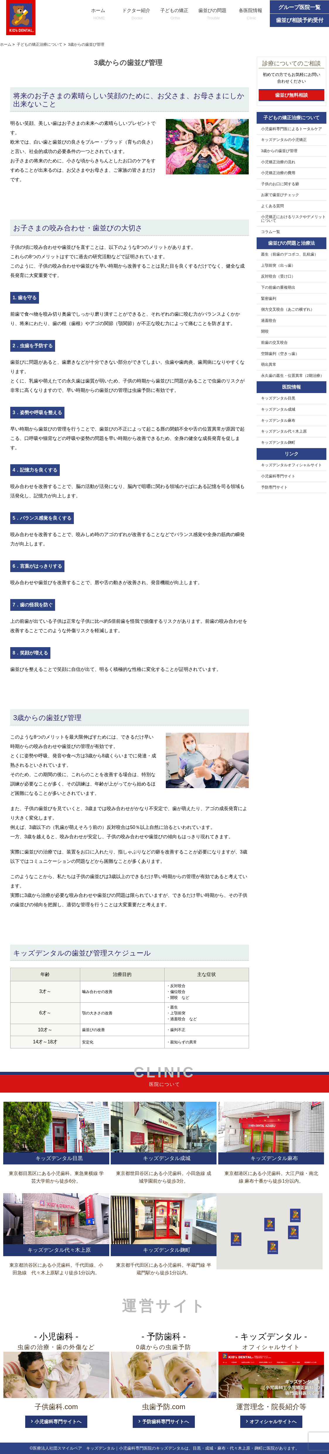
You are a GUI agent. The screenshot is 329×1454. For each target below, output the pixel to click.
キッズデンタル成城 (278, 409)
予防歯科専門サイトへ (165, 1421)
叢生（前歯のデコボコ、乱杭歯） (289, 254)
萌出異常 (268, 365)
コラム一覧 (270, 232)
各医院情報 (250, 14)
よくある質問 (272, 206)
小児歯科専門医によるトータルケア (291, 129)
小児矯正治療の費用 (278, 173)
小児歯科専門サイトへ (58, 1421)
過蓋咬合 (268, 321)
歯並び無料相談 (291, 95)
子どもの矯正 (174, 14)
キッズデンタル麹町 (278, 443)
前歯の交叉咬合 (274, 343)
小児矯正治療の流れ (278, 162)
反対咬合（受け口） (278, 276)
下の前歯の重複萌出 (278, 287)
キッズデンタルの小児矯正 (284, 140)
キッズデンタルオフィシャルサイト (291, 465)
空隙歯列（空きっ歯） (280, 354)
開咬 (265, 331)
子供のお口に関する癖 (280, 184)
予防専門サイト (274, 487)
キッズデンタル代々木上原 (284, 431)
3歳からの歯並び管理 (279, 151)
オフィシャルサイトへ (273, 1421)
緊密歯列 (268, 299)
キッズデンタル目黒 (278, 398)
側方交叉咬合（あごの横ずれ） (287, 309)
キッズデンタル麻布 (278, 421)
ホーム (98, 14)
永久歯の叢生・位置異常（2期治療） (292, 376)
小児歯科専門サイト (278, 476)
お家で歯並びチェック (280, 195)
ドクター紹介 (136, 14)
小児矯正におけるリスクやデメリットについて (293, 219)
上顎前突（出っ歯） (278, 265)
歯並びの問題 (212, 14)
